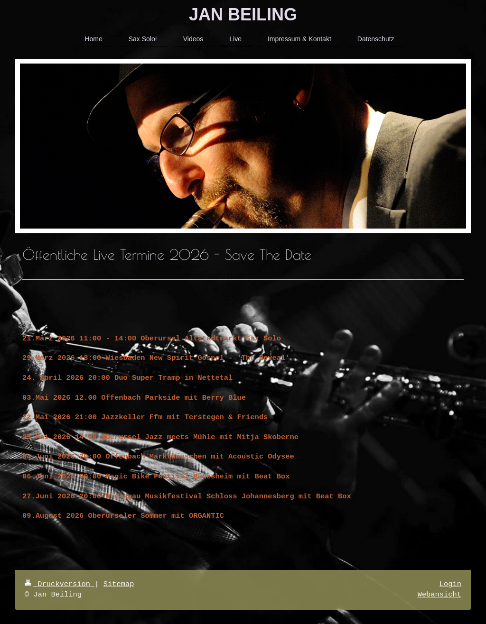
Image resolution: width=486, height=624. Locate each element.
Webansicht (439, 595)
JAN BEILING (243, 14)
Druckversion (59, 584)
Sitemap (118, 584)
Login (450, 584)
